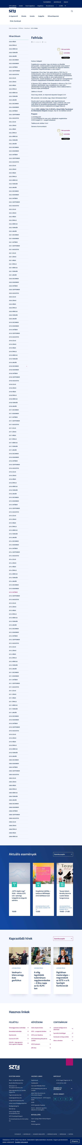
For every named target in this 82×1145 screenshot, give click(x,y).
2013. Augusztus (14, 599)
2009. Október (13, 767)
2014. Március (13, 574)
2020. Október (13, 286)
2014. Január (13, 581)
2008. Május (12, 833)
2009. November (14, 763)
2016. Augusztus (14, 468)
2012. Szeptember (14, 639)
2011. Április (13, 701)
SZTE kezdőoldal (12, 6)
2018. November (14, 370)
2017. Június (12, 432)
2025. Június (12, 82)
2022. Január (13, 231)
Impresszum (63, 1134)
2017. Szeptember (14, 421)
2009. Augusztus (14, 774)
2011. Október (13, 680)
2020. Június (12, 300)
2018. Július (12, 384)
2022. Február (13, 227)
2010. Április (13, 745)
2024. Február (13, 140)
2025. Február (13, 96)
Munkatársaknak (50, 6)
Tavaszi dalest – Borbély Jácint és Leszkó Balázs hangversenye (65, 894)
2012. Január (13, 669)
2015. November (14, 501)
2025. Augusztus (14, 74)
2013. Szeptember (14, 596)
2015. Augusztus (14, 512)
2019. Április (13, 351)
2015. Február (13, 534)
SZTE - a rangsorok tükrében (38, 1031)
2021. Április (13, 264)
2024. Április (13, 133)
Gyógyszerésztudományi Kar (16, 1100)
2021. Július (12, 253)
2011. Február (13, 709)
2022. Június (12, 213)
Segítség (70, 1134)
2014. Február (13, 577)
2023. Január (13, 187)
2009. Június (12, 782)
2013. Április (13, 614)
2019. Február (13, 359)
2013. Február (13, 621)
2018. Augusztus (14, 381)
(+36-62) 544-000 (61, 1083)
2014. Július (12, 559)
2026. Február (13, 52)
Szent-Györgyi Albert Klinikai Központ (41, 1118)
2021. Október (13, 242)
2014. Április (13, 570)
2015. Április (13, 526)
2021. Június (12, 257)
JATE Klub (33, 1048)
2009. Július (12, 778)
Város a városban (58, 1040)
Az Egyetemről (13, 16)
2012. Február (13, 665)
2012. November (14, 632)
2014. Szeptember (14, 552)
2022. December (14, 191)
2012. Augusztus (14, 643)
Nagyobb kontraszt (72, 2)
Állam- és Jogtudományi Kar (16, 1080)
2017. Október (13, 417)
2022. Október (13, 198)
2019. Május (12, 348)
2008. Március (13, 836)
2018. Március (13, 399)
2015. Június (12, 519)
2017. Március (13, 443)
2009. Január (13, 800)
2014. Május (12, 566)
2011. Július (12, 690)
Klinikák (33, 1121)
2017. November (14, 413)
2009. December (14, 760)
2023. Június (12, 169)
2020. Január (13, 319)
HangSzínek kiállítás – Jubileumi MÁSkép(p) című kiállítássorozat (43, 893)
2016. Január (13, 494)
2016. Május (12, 479)
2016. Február (13, 490)
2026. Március (13, 49)
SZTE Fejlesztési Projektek (38, 1105)
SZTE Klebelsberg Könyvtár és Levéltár (39, 1039)
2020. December (14, 278)
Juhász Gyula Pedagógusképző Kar (18, 1103)
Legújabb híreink (16, 968)
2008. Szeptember (14, 814)
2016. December (14, 453)
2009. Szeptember (14, 771)
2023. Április (13, 176)
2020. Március (13, 311)
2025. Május (12, 85)
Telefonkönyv (47, 2)
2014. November (14, 545)
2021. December (14, 235)
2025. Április (13, 89)
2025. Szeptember (14, 71)
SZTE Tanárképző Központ (16, 1116)
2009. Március (13, 793)
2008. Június (12, 825)
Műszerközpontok (53, 16)
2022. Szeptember (14, 202)
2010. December (14, 716)
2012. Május (12, 654)
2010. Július (12, 734)
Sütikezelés (18, 1134)
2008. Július (12, 822)
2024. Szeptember (14, 114)
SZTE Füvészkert (35, 1044)
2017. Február (13, 446)
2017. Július (12, 428)
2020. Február (13, 315)
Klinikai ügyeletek (35, 1124)
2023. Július (12, 165)
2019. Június (12, 344)
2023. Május (12, 173)
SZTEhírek (20, 28)
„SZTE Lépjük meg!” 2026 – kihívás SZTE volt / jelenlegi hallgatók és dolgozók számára (19, 895)
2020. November (14, 282)
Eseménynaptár (59, 854)
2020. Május (12, 304)
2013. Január (13, 625)
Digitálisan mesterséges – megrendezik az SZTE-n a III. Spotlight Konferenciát (63, 979)
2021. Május (12, 260)
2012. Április (13, 658)
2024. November (14, 107)
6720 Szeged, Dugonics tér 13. (64, 1080)
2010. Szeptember (14, 727)
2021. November (14, 238)
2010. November (14, 720)
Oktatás (23, 16)
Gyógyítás (41, 16)
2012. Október (13, 636)
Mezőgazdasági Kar (14, 1106)
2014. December (14, 541)
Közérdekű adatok (52, 1134)
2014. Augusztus (14, 556)
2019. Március (13, 355)
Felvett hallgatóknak (30, 6)
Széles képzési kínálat (37, 1027)
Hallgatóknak (40, 6)
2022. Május (12, 216)
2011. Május (12, 698)
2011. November (14, 676)
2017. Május (12, 435)
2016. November (14, 457)
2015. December (14, 497)
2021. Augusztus (14, 249)
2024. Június (12, 125)
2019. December (14, 322)
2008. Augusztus (14, 818)
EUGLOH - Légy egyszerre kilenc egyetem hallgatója (16, 1043)
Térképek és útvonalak (57, 1088)
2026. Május (12, 41)
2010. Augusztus (14, 731)
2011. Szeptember (14, 683)
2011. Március (13, 705)
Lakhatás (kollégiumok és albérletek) (60, 1028)
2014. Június (12, 563)
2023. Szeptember (14, 158)
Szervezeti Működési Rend (38, 1086)
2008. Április (13, 829)
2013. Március (13, 618)
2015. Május (12, 523)
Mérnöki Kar (12, 1109)
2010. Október (13, 723)
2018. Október (13, 373)
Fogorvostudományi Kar (15, 1095)
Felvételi (21, 6)
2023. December (14, 147)
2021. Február (13, 271)
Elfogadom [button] (75, 1141)
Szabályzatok (34, 1083)
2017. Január (13, 450)
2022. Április (13, 220)
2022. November (14, 195)
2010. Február (13, 752)
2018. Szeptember (14, 377)
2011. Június (12, 694)
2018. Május (12, 391)
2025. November (14, 63)
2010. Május (12, 741)
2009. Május (12, 785)
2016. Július (12, 472)
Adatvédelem (57, 2)
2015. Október (13, 504)
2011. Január (13, 712)
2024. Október (13, 111)
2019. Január (13, 362)
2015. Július (12, 515)
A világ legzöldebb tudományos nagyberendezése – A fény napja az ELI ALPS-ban (42, 980)
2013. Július (12, 603)
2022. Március (13, 224)
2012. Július (12, 647)
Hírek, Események (15, 21)
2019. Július (12, 340)
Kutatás (32, 16)
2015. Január (13, 537)
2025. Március (13, 92)
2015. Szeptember (14, 508)
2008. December (14, 803)
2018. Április (13, 395)
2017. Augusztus (14, 424)
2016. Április (13, 483)
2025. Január (13, 100)
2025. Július (12, 78)
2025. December (14, 60)
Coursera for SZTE (13, 1038)
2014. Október (13, 548)
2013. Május (12, 610)
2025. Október (13, 67)
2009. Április (13, 789)
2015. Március (13, 530)
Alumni (61, 6)
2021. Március (13, 267)
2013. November (14, 588)
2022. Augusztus (14, 206)
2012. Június (12, 650)
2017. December (14, 410)
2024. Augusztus (14, 118)
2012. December (14, 628)
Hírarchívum (27, 28)
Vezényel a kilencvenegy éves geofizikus (18, 976)
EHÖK (32, 1102)
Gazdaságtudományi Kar (15, 1098)
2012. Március (13, 661)
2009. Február (13, 796)
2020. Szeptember (14, 289)
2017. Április (13, 439)
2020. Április (13, 308)
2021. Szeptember (14, 246)
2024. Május (12, 129)
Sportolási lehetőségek (59, 1033)
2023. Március (13, 180)
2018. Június (12, 388)
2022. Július (12, 209)
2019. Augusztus (14, 337)
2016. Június (12, 475)
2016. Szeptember (14, 464)
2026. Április (13, 45)
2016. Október (13, 461)
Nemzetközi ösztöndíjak (15, 1031)
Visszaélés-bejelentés (39, 1134)
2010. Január (13, 756)
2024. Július (12, 122)
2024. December (14, 103)
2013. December (14, 585)
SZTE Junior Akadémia (37, 1035)
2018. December (14, 366)
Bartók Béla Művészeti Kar (16, 1083)
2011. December (14, 672)
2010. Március (13, 749)
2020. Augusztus (14, 293)
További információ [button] (21, 1142)
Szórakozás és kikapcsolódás (61, 1037)
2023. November (14, 151)
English (66, 2)
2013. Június (12, 607)
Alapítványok (34, 1080)
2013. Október (34, 28)
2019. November (14, 326)
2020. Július (12, 297)
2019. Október (13, 329)
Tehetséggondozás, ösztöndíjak (17, 1027)
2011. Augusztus (14, 687)
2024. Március (13, 136)
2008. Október (13, 811)
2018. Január (13, 406)
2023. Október (13, 154)
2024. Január (13, 144)
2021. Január (13, 275)
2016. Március (13, 486)
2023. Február (13, 184)
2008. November (14, 807)
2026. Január (13, 56)
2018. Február (13, 402)
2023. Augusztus (14, 162)
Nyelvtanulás (12, 1035)
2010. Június (12, 738)
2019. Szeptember (14, 333)
